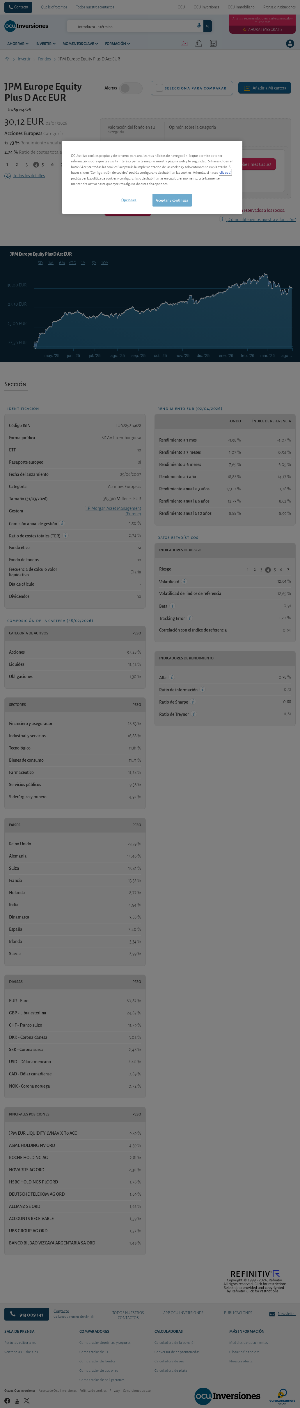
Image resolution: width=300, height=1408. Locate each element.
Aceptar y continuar (172, 200)
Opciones (128, 199)
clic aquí (225, 172)
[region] (152, 177)
